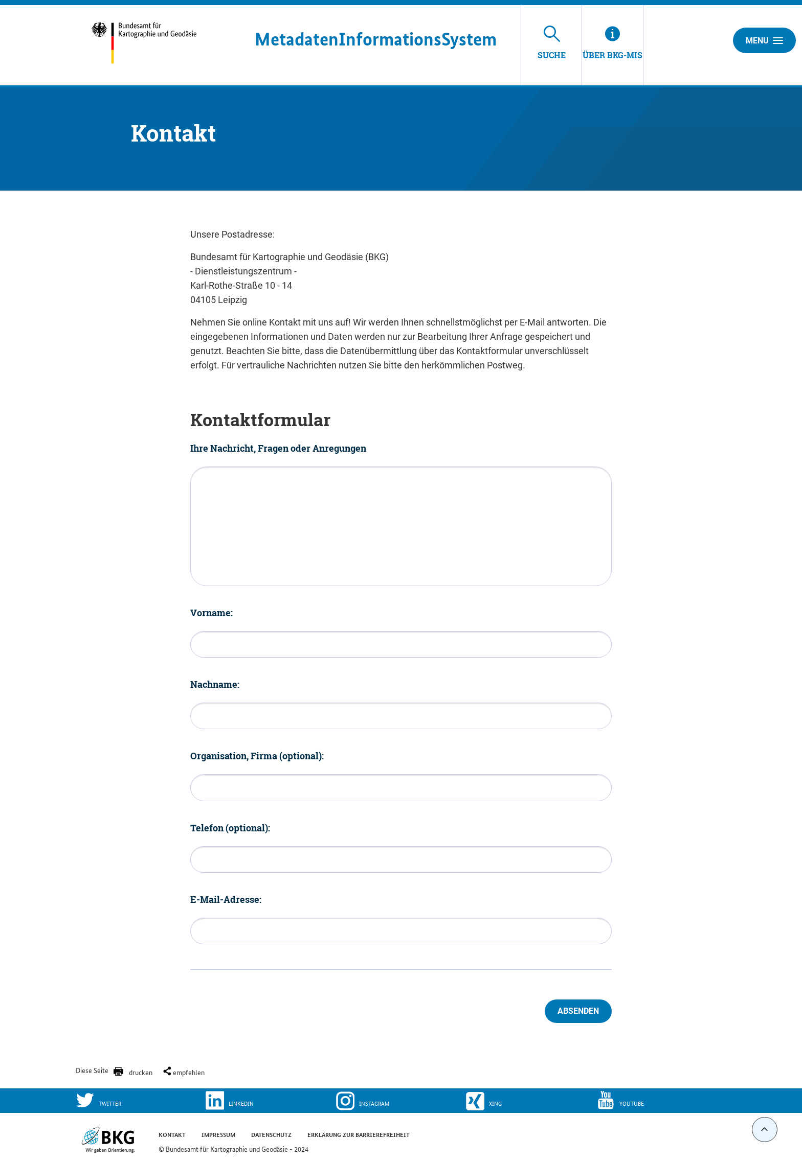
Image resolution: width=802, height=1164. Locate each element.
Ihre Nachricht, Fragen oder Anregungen (278, 448)
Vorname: (211, 613)
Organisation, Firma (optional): (257, 756)
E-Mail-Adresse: (225, 899)
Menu (764, 40)
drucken (140, 1072)
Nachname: (214, 684)
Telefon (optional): (230, 828)
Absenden (578, 1011)
